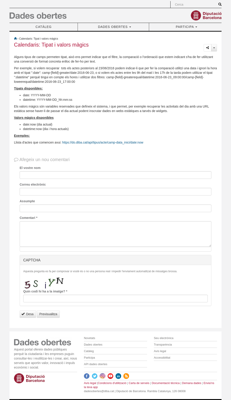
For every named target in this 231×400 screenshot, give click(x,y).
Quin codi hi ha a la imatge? (45, 291)
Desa (27, 314)
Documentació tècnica (166, 383)
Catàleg (89, 351)
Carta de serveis (139, 383)
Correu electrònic (33, 184)
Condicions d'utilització (112, 383)
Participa (89, 357)
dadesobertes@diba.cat (99, 391)
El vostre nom (30, 168)
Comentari (28, 218)
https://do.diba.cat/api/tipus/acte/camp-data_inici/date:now (102, 142)
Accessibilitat (162, 357)
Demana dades (191, 383)
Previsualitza (48, 314)
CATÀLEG (44, 27)
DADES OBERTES (114, 27)
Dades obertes (93, 344)
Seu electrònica (163, 338)
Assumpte (27, 201)
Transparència (163, 344)
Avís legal (160, 351)
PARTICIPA (186, 27)
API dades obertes (95, 364)
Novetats (89, 338)
